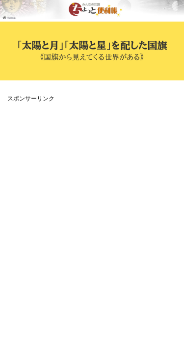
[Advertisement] (92, 197)
